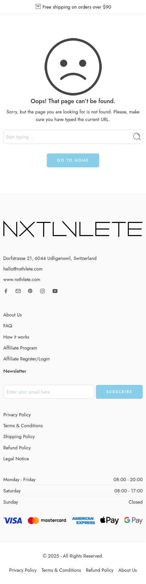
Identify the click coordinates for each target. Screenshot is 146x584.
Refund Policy (17, 447)
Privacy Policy (17, 414)
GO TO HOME (73, 160)
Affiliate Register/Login (26, 358)
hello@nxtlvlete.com (23, 268)
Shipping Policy (19, 436)
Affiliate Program (20, 347)
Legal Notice (16, 458)
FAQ (7, 325)
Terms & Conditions (23, 425)
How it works (16, 336)
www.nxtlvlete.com (21, 279)
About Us (12, 314)
